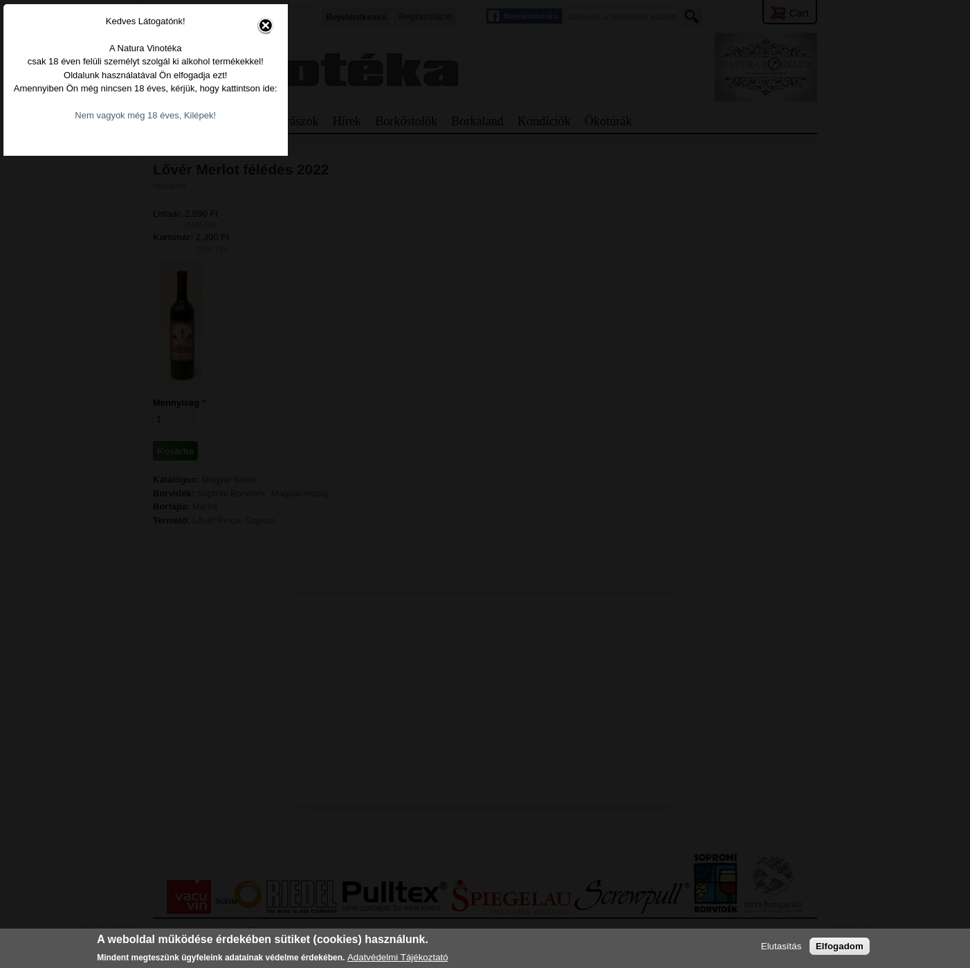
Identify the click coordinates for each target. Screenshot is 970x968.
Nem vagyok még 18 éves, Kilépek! (485, 501)
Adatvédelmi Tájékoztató (397, 957)
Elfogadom (839, 946)
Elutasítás (781, 946)
